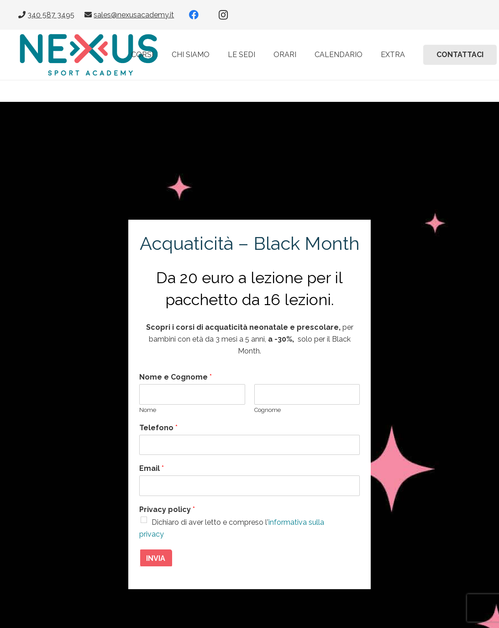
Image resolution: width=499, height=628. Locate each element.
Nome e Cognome (175, 377)
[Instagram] (223, 15)
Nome (147, 409)
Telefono (158, 427)
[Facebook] (194, 15)
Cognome (267, 409)
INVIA (155, 558)
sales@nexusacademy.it (134, 15)
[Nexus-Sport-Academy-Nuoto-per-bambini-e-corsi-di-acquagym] (88, 55)
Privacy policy (167, 509)
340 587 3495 (50, 15)
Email (151, 468)
